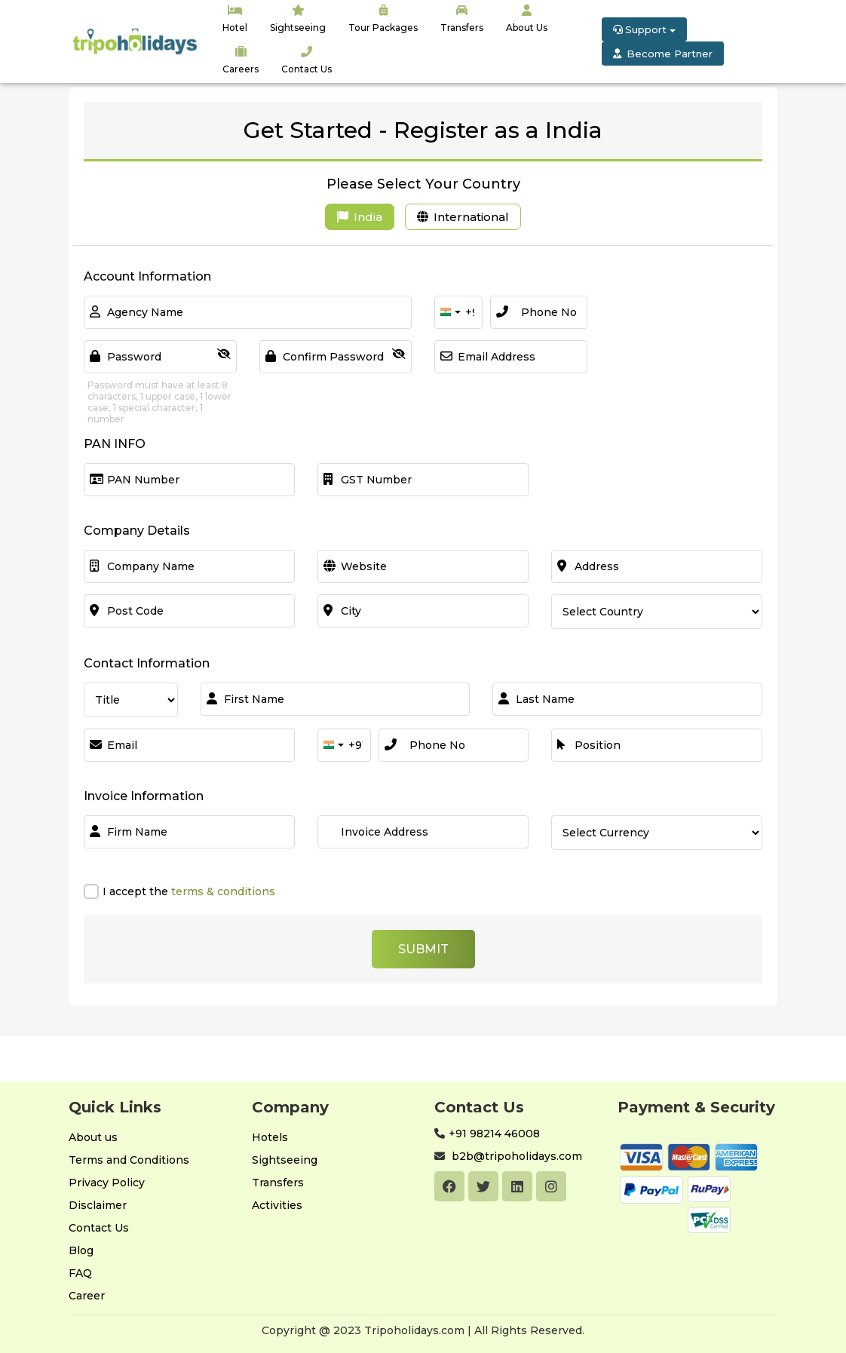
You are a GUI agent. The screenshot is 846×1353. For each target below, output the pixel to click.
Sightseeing (284, 1160)
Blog (81, 1250)
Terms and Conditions (129, 1160)
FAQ (80, 1273)
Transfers (278, 1182)
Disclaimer (98, 1205)
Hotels (270, 1137)
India (359, 217)
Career (87, 1295)
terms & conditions (221, 891)
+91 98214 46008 (494, 1133)
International (463, 217)
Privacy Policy (107, 1182)
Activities (277, 1205)
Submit (423, 949)
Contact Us (99, 1228)
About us (93, 1137)
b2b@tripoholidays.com (515, 1156)
